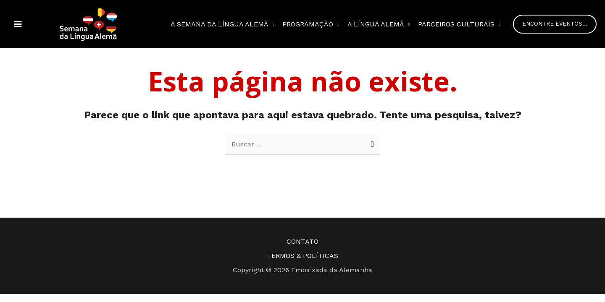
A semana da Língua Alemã (219, 24)
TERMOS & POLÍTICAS (302, 256)
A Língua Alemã (375, 24)
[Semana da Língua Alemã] (88, 24)
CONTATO (302, 241)
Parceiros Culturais (456, 24)
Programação (307, 24)
